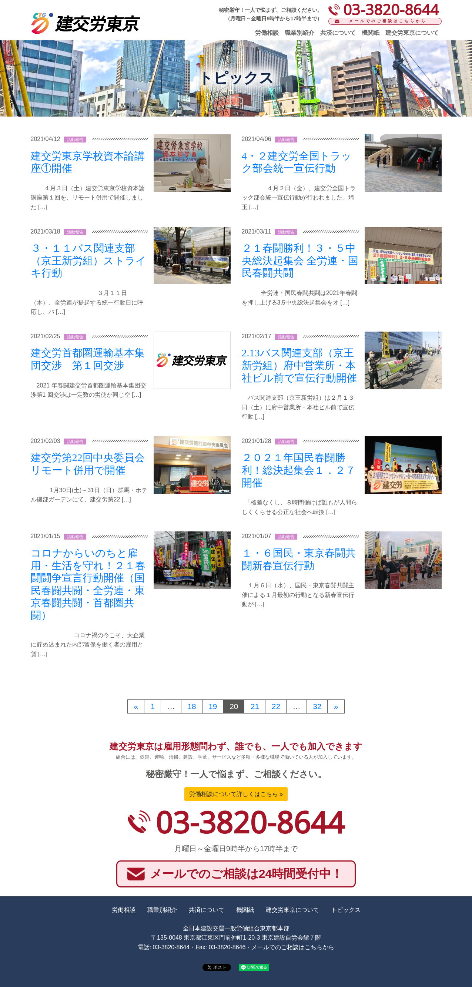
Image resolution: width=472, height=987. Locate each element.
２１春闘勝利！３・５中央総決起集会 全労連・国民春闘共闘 (300, 260)
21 (255, 706)
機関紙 (370, 33)
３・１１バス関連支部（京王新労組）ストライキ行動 (88, 260)
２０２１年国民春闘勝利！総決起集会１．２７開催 (299, 470)
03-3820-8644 (249, 822)
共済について (338, 33)
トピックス (346, 910)
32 (317, 706)
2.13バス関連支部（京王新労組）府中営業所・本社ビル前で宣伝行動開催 (299, 365)
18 (191, 706)
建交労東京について (412, 33)
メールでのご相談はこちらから (388, 21)
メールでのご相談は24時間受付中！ (246, 873)
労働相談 (267, 33)
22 (276, 706)
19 (212, 706)
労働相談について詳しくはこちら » (236, 794)
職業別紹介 (299, 33)
